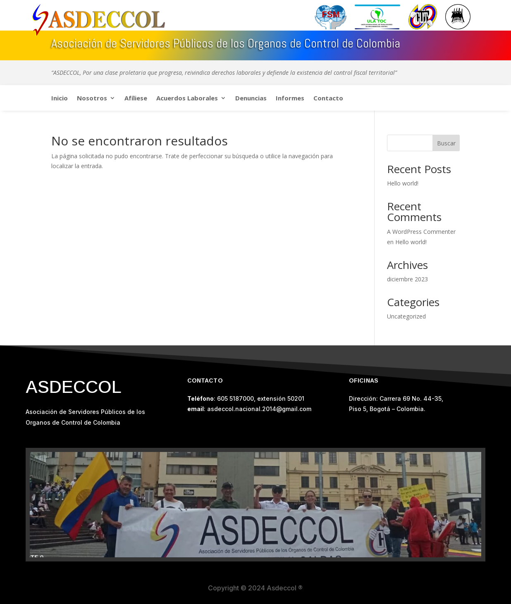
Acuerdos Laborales (187, 98)
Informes (290, 98)
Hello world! (402, 183)
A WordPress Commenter (421, 231)
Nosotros (92, 98)
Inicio (59, 98)
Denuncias (251, 98)
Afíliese (135, 98)
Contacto (328, 98)
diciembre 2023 (407, 279)
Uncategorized (406, 316)
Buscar (446, 143)
